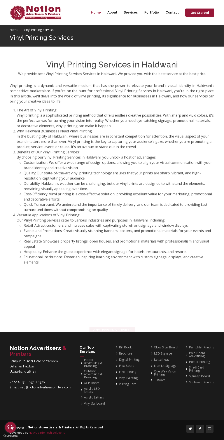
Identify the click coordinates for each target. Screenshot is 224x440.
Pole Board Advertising (197, 354)
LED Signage (163, 353)
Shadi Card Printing (196, 369)
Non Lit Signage (165, 365)
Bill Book (125, 347)
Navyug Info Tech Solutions (47, 433)
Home (96, 12)
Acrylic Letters (94, 397)
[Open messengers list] (10, 427)
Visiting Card (127, 384)
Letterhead (162, 359)
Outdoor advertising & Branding (93, 374)
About (112, 12)
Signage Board (199, 376)
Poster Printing (199, 361)
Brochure (125, 353)
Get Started (200, 12)
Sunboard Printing (201, 382)
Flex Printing (127, 371)
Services (131, 12)
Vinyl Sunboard (94, 403)
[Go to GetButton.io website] (11, 435)
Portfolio (151, 12)
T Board (160, 380)
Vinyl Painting (128, 377)
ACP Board (92, 382)
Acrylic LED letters (92, 390)
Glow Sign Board (166, 347)
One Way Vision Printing (165, 373)
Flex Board (126, 365)
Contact (172, 12)
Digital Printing (129, 359)
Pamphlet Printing (201, 347)
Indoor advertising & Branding (93, 362)
